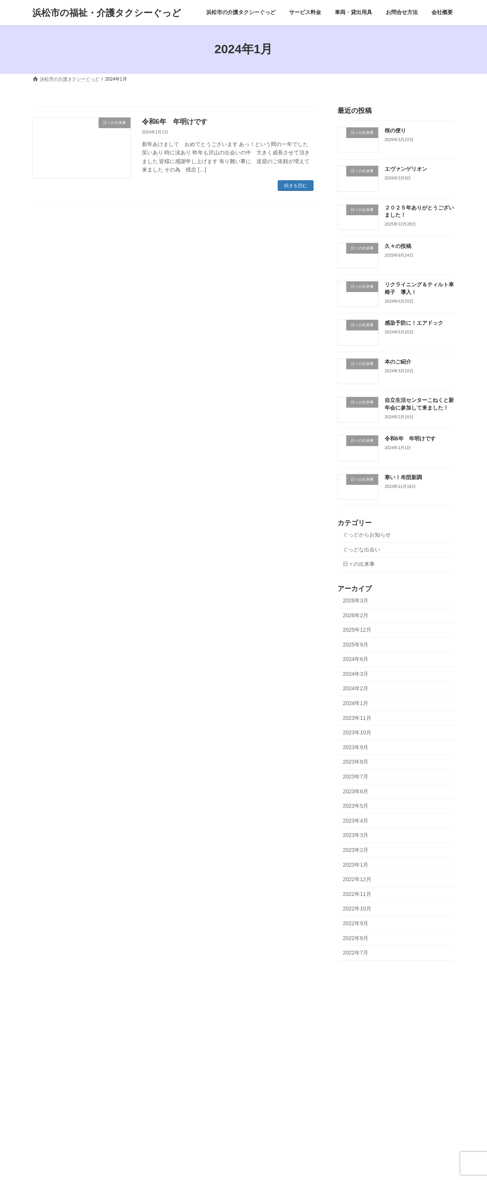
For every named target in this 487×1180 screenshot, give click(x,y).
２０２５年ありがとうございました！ (216, 1080)
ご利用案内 (52, 1057)
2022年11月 (357, 894)
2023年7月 (355, 776)
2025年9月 (355, 644)
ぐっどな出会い (361, 549)
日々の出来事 (359, 564)
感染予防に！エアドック (414, 323)
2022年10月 (357, 908)
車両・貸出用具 (53, 1070)
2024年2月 (355, 688)
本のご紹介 (398, 361)
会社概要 (46, 1097)
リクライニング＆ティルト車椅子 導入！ (220, 1132)
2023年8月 (355, 762)
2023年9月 (355, 747)
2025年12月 (357, 630)
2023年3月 (355, 835)
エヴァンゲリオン (406, 169)
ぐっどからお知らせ (367, 535)
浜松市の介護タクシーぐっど (66, 1017)
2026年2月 (355, 615)
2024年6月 (355, 659)
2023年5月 (355, 806)
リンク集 (50, 1123)
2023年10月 (357, 732)
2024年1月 (355, 703)
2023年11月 (357, 718)
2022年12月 (357, 879)
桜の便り (395, 130)
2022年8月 (355, 938)
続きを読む (295, 185)
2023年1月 (355, 864)
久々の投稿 (398, 246)
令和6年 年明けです (174, 121)
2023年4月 (355, 820)
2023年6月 (355, 791)
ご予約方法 (52, 1044)
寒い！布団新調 (403, 477)
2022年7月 (355, 953)
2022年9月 (355, 923)
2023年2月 (355, 850)
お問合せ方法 (50, 1083)
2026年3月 (355, 600)
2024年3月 (355, 673)
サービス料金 (50, 1031)
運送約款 (50, 1110)
